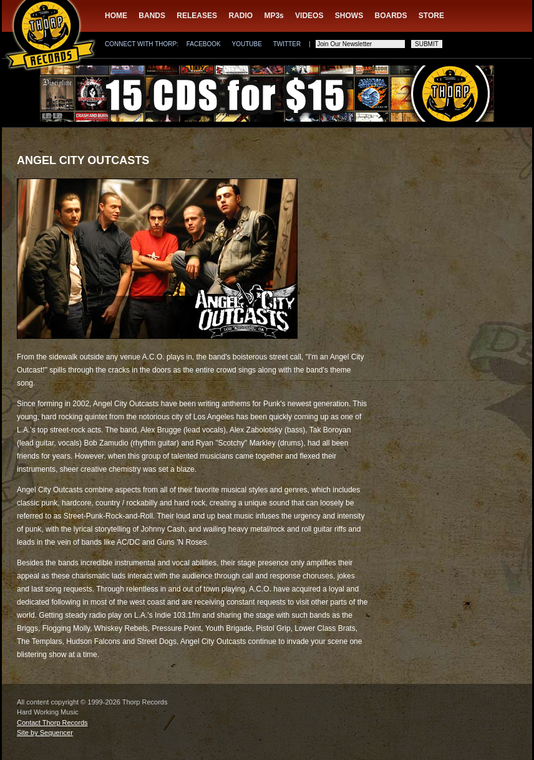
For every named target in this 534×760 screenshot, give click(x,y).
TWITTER (287, 44)
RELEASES (197, 15)
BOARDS (391, 15)
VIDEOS (309, 15)
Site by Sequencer (45, 732)
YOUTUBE (247, 44)
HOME (116, 15)
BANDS (151, 15)
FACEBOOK (204, 44)
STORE (431, 15)
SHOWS (349, 15)
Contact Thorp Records (52, 722)
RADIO (240, 15)
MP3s (273, 15)
